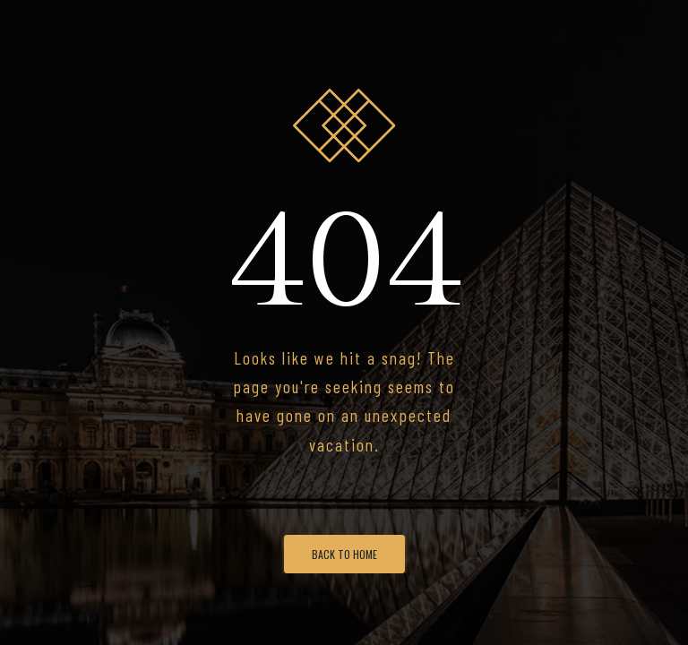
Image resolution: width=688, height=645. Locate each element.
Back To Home (344, 554)
